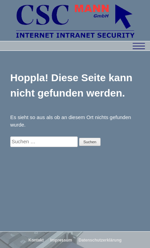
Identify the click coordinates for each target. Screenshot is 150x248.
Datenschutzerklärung (100, 240)
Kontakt (36, 240)
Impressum (61, 240)
